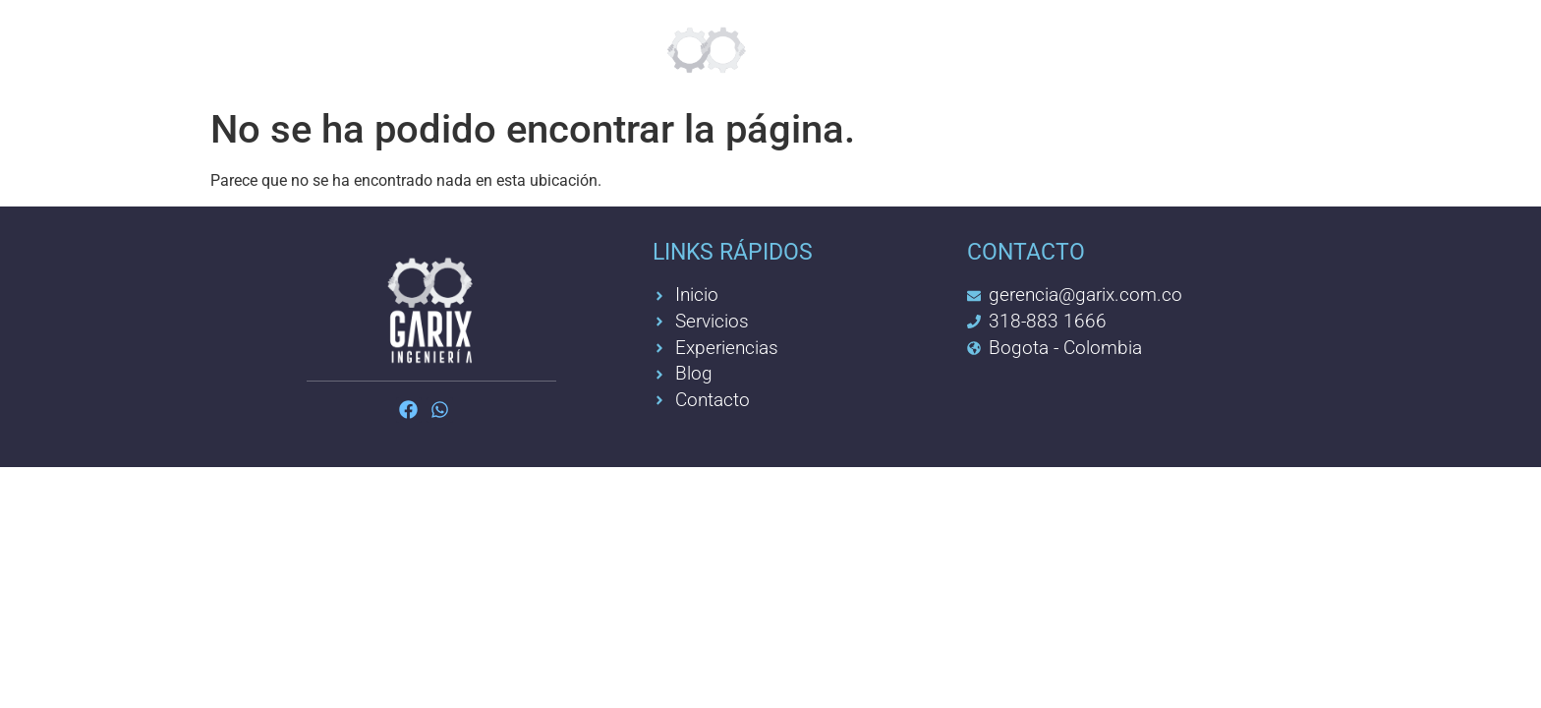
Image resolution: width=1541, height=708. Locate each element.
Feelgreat (528, 49)
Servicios (382, 49)
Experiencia (958, 49)
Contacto (1115, 49)
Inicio (262, 49)
